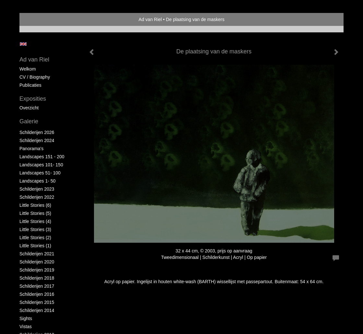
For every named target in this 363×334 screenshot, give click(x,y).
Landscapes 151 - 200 (41, 156)
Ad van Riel (150, 19)
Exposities (32, 98)
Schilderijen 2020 (36, 261)
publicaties (30, 85)
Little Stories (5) (35, 213)
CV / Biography (34, 77)
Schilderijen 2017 (36, 286)
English (23, 44)
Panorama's (31, 148)
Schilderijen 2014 (36, 310)
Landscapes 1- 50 (37, 181)
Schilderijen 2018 (36, 278)
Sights (25, 318)
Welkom (27, 69)
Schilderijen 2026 (36, 132)
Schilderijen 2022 (36, 197)
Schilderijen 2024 (36, 140)
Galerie (28, 121)
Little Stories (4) (35, 221)
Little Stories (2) (35, 237)
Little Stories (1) (35, 245)
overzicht (29, 107)
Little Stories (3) (35, 229)
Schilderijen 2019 (36, 270)
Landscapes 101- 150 (41, 164)
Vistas (25, 326)
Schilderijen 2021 (36, 253)
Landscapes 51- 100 (40, 172)
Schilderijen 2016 (36, 294)
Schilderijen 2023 (36, 189)
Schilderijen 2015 (36, 302)
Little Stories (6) (35, 205)
